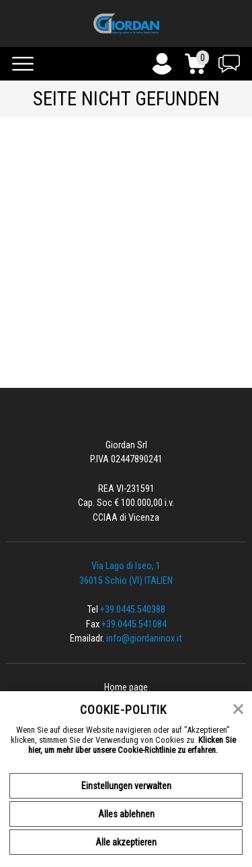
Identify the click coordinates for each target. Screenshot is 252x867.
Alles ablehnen (126, 814)
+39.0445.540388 (132, 609)
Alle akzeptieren (126, 842)
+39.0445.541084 (134, 624)
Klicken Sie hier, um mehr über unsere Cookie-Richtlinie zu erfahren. (132, 745)
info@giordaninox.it (144, 638)
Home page (126, 687)
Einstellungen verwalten (126, 785)
